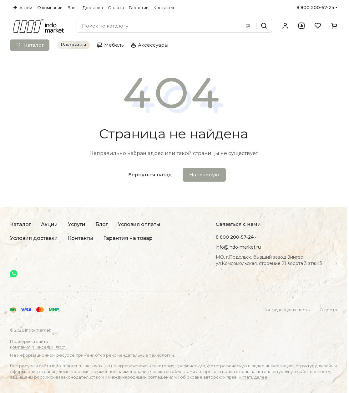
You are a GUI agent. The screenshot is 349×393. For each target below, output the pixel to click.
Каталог (20, 224)
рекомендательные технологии (140, 355)
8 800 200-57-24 (315, 7)
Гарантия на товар (128, 238)
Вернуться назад (150, 175)
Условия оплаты (139, 224)
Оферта (328, 309)
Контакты (80, 238)
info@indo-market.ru (238, 247)
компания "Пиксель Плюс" (38, 346)
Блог (101, 224)
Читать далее (253, 377)
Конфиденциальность (286, 309)
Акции (49, 224)
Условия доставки (34, 238)
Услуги (76, 224)
